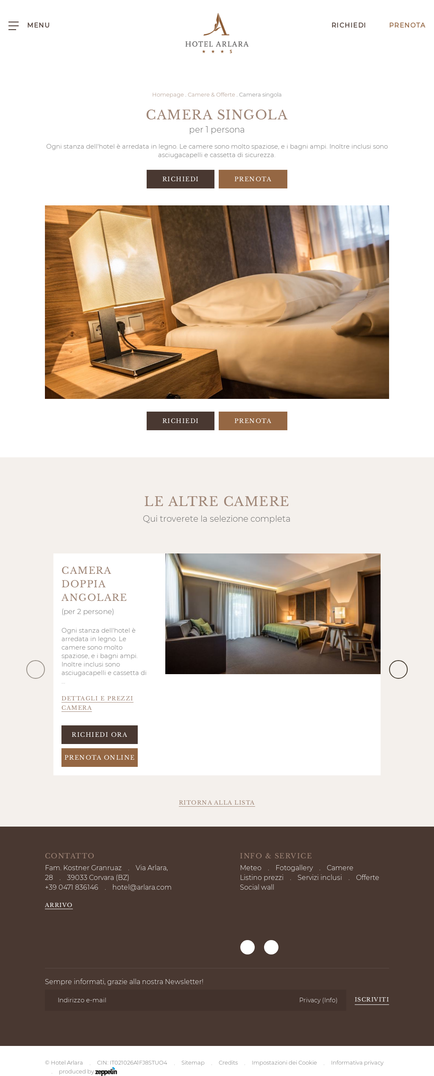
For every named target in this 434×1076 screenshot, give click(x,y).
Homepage (168, 94)
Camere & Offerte (211, 94)
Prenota (400, 25)
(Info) (330, 962)
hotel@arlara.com (142, 887)
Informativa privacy (357, 1006)
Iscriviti (372, 961)
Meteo (251, 868)
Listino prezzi (262, 878)
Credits (228, 1006)
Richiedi (342, 25)
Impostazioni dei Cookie (284, 1006)
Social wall (257, 887)
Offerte (367, 878)
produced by (88, 1016)
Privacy (318, 962)
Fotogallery (294, 868)
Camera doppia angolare (94, 584)
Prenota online (99, 757)
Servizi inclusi (320, 878)
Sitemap (193, 1006)
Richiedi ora (100, 735)
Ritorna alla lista (217, 802)
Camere (340, 868)
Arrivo (59, 905)
